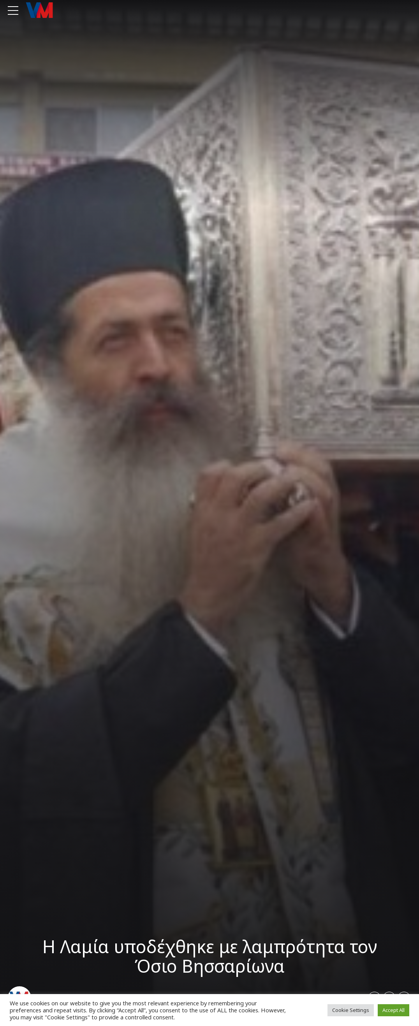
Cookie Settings (350, 1010)
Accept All (393, 1010)
